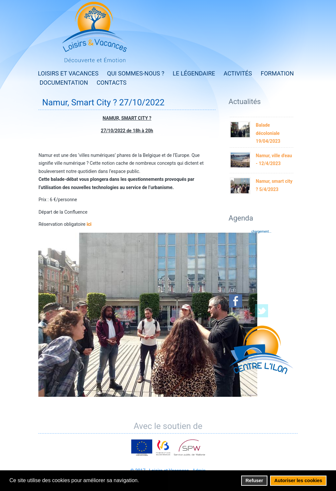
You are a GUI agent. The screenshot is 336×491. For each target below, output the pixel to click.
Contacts (111, 82)
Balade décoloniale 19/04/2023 (268, 133)
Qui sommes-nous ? (135, 73)
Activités (238, 73)
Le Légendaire (194, 73)
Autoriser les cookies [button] (298, 480)
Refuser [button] (254, 480)
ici (89, 224)
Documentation (63, 82)
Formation (277, 73)
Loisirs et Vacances (68, 73)
